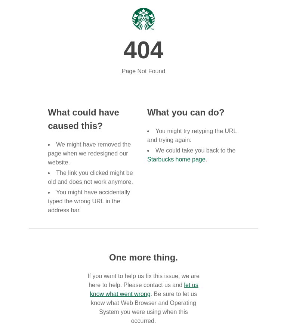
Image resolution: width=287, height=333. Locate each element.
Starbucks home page (176, 159)
